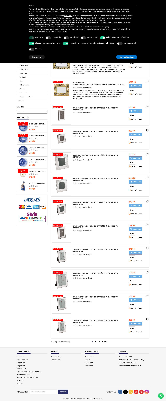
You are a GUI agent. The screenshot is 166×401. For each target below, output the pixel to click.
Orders (87, 360)
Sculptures (24, 69)
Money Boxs (24, 85)
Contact (123, 351)
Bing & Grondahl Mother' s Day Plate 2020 (37, 160)
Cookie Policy (56, 360)
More (132, 63)
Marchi (19, 383)
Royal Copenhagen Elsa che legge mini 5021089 (37, 183)
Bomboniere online (24, 374)
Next (105, 342)
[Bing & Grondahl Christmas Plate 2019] (23, 136)
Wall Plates (24, 65)
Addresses (89, 366)
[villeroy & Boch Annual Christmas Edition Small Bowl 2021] (23, 171)
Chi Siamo (20, 357)
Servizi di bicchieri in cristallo (27, 377)
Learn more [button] (36, 57)
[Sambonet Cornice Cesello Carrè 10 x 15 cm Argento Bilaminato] (61, 107)
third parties (68, 16)
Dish (22, 81)
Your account (92, 351)
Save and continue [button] (127, 57)
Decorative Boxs (26, 97)
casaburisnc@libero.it (132, 366)
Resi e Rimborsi (22, 360)
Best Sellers (23, 117)
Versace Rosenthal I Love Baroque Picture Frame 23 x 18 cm (98, 85)
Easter (21, 101)
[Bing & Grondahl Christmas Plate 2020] (23, 124)
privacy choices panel (59, 31)
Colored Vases (26, 93)
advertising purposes (114, 18)
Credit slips (89, 363)
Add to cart (135, 86)
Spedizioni (21, 363)
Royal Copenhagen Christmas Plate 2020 (37, 148)
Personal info (89, 357)
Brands (20, 107)
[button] (136, 5)
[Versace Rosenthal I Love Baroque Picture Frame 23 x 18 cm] (61, 82)
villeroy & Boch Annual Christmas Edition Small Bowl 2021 (37, 172)
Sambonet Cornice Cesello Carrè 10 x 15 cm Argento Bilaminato (96, 109)
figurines (23, 73)
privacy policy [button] (87, 9)
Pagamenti (21, 366)
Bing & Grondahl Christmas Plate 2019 (37, 136)
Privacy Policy (22, 369)
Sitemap (20, 380)
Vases (22, 89)
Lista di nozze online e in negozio (29, 372)
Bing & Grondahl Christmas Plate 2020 (37, 124)
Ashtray (23, 77)
